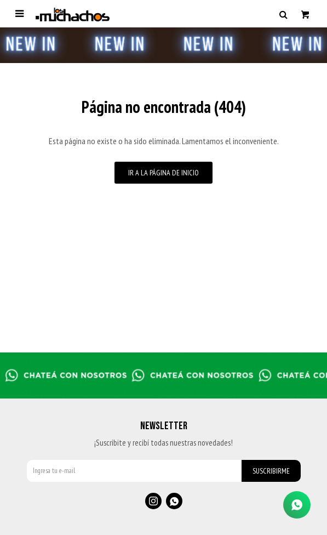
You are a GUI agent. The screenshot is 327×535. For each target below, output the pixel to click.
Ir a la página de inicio (163, 173)
